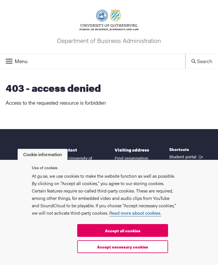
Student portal (186, 156)
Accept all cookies (123, 230)
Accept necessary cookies (122, 247)
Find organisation (131, 158)
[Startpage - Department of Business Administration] (109, 26)
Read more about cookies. (135, 213)
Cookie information (42, 154)
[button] (92, 61)
